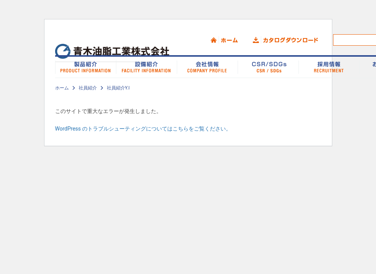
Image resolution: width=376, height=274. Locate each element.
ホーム (224, 40)
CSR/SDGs (268, 66)
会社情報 (207, 66)
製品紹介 (85, 66)
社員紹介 (88, 88)
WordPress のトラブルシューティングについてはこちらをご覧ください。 (143, 129)
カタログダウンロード (285, 40)
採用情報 (328, 66)
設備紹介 (146, 66)
